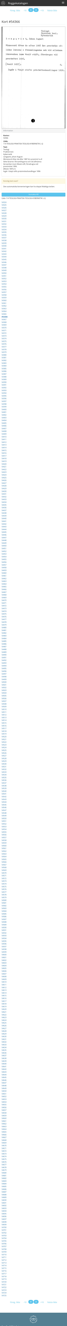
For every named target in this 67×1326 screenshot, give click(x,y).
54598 (4, 949)
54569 (4, 870)
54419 (4, 461)
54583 (4, 908)
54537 (4, 783)
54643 (4, 1072)
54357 (4, 292)
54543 (4, 799)
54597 (4, 946)
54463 (4, 581)
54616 (4, 998)
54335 (4, 232)
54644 (4, 1075)
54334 (4, 229)
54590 (4, 927)
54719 (4, 1279)
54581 (4, 903)
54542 (4, 796)
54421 (4, 467)
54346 (4, 262)
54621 (4, 1012)
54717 (4, 1274)
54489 (4, 652)
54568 (4, 867)
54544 (4, 802)
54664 (4, 1129)
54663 (4, 1126)
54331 (4, 221)
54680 (4, 1173)
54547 (4, 810)
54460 (4, 573)
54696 (4, 1216)
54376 (4, 344)
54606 (4, 971)
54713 (4, 1263)
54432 (4, 497)
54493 (4, 663)
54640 (4, 1064)
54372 (4, 333)
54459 (4, 570)
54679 (4, 1170)
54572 (4, 878)
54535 (4, 777)
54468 (4, 595)
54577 (4, 892)
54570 (4, 873)
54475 (4, 614)
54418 (4, 458)
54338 (4, 240)
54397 (4, 401)
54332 (4, 224)
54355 (4, 287)
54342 (4, 251)
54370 (4, 327)
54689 (4, 1197)
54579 (4, 897)
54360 (4, 300)
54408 (4, 431)
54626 (4, 1025)
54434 (4, 502)
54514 (4, 720)
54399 (4, 407)
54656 (4, 1107)
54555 (4, 832)
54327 (4, 210)
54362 (4, 306)
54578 (4, 895)
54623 (4, 1017)
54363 (4, 308)
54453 (4, 554)
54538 (4, 786)
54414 (4, 447)
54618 (4, 1004)
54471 (4, 603)
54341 (4, 248)
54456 (4, 562)
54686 (4, 1189)
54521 (4, 739)
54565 (4, 859)
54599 (4, 952)
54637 (4, 1055)
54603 (4, 963)
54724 (4, 1293)
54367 (4, 319)
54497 (4, 674)
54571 (4, 875)
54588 (4, 922)
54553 (4, 826)
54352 (4, 278)
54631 (4, 1039)
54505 (4, 696)
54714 (4, 1265)
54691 (4, 1203)
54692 (4, 1205)
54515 (4, 723)
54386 (4, 371)
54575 (4, 886)
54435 (4, 505)
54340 (4, 246)
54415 (4, 450)
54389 (4, 379)
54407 (4, 428)
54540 (4, 791)
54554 (4, 829)
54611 (4, 985)
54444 (4, 529)
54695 (4, 1214)
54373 (4, 336)
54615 (4, 995)
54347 (4, 265)
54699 (4, 1224)
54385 (4, 368)
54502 (4, 687)
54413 (4, 445)
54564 (4, 856)
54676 (4, 1162)
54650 (4, 1091)
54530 (4, 764)
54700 (4, 1227)
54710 (4, 1254)
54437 (4, 510)
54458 (4, 567)
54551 (4, 821)
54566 (4, 862)
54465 (4, 586)
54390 (4, 382)
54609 (4, 979)
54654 (4, 1102)
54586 (4, 916)
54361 (4, 303)
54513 (4, 717)
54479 (4, 625)
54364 (4, 311)
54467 (4, 592)
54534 (4, 775)
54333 (4, 227)
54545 (4, 805)
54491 (4, 657)
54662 (4, 1124)
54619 (4, 1006)
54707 (4, 1246)
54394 (4, 393)
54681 (4, 1175)
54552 (4, 824)
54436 (4, 507)
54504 (4, 693)
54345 (4, 259)
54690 (4, 1200)
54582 (4, 905)
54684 (4, 1184)
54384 (4, 366)
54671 (4, 1148)
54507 (4, 701)
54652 (4, 1096)
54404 (4, 420)
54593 (4, 935)
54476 (4, 616)
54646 (4, 1080)
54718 (4, 1276)
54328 (4, 213)
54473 (4, 608)
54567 (4, 865)
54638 (4, 1058)
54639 (4, 1061)
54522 (4, 742)
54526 (4, 753)
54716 (4, 1271)
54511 (4, 712)
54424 (4, 475)
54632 (4, 1042)
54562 (4, 851)
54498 (4, 676)
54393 (4, 390)
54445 (4, 532)
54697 (4, 1219)
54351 (4, 276)
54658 (4, 1113)
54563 (4, 854)
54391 (4, 385)
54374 (4, 338)
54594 (4, 938)
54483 (4, 636)
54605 (4, 968)
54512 (4, 715)
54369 (4, 325)
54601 (4, 957)
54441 (4, 521)
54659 (4, 1115)
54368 (4, 322)
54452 (4, 551)
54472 (4, 606)
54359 (4, 297)
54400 (4, 409)
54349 (4, 270)
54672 (4, 1151)
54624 (4, 1020)
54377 (4, 347)
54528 (4, 758)
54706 (4, 1243)
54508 (4, 704)
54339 (4, 243)
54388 (4, 377)
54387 (4, 374)
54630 (4, 1036)
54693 (4, 1208)
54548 (4, 813)
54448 (4, 540)
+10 (42, 10)
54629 (4, 1034)
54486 (4, 644)
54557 (4, 837)
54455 (4, 559)
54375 (4, 341)
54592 (4, 933)
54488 (4, 649)
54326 (4, 208)
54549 (4, 815)
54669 (4, 1143)
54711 (4, 1257)
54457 (4, 565)
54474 (4, 611)
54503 (4, 690)
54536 (4, 780)
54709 (4, 1252)
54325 (4, 205)
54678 (4, 1167)
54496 (4, 671)
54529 (4, 761)
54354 (4, 284)
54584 (4, 911)
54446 (4, 535)
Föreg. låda (15, 10)
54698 (4, 1222)
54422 (4, 469)
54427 (4, 483)
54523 (4, 745)
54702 (4, 1233)
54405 (4, 423)
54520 (4, 736)
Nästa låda (52, 10)
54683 (4, 1181)
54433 (4, 499)
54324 (4, 202)
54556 (4, 835)
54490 (4, 655)
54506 (4, 698)
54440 (4, 518)
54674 (4, 1156)
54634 (4, 1047)
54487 (4, 646)
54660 (4, 1118)
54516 (4, 726)
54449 (4, 543)
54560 (4, 846)
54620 (4, 1009)
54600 (4, 954)
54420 (4, 464)
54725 (4, 1295)
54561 (4, 848)
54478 (4, 622)
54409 (4, 434)
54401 (4, 412)
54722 (4, 1287)
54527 (4, 756)
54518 (4, 731)
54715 (4, 1268)
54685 (4, 1186)
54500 (4, 682)
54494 (4, 666)
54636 (4, 1053)
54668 (4, 1140)
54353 (4, 281)
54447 (4, 537)
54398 (4, 404)
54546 (4, 807)
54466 (4, 589)
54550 (4, 818)
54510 (4, 709)
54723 (4, 1290)
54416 (4, 453)
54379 (4, 352)
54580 (4, 900)
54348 (4, 268)
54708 (4, 1249)
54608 (4, 976)
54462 (4, 578)
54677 (4, 1164)
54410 (4, 437)
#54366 (4, 317)
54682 (4, 1178)
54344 (4, 257)
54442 (4, 524)
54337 (4, 237)
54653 (4, 1099)
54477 (4, 619)
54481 (4, 630)
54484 (4, 638)
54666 (4, 1135)
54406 (4, 426)
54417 (4, 456)
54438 (4, 513)
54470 (4, 600)
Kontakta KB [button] (33, 194)
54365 (4, 314)
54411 (4, 439)
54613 (4, 990)
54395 (4, 396)
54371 (4, 330)
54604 (4, 965)
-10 (25, 10)
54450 (4, 546)
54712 (4, 1260)
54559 (4, 843)
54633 (4, 1045)
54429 (4, 488)
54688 (4, 1194)
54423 (4, 472)
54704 (4, 1238)
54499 (4, 679)
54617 (4, 1001)
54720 (4, 1282)
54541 (4, 794)
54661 (4, 1121)
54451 (4, 548)
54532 (4, 769)
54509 (4, 706)
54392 (4, 387)
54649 (4, 1088)
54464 (4, 584)
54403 (4, 418)
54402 (4, 415)
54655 (4, 1104)
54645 (4, 1077)
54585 (4, 914)
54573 (4, 881)
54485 (4, 641)
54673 (4, 1154)
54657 (4, 1110)
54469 (4, 597)
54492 (4, 660)
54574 (4, 884)
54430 (4, 491)
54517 (4, 728)
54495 (4, 668)
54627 (4, 1028)
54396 (4, 398)
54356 (4, 289)
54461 (4, 576)
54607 (4, 974)
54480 (4, 627)
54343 (4, 254)
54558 (4, 840)
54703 (4, 1235)
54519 (4, 734)
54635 (4, 1050)
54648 (4, 1085)
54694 (4, 1211)
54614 (4, 993)
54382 (4, 360)
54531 (4, 766)
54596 (4, 944)
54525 (4, 750)
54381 (4, 357)
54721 (4, 1284)
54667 (4, 1137)
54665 (4, 1132)
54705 (4, 1241)
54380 (4, 355)
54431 (4, 494)
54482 (4, 633)
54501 (4, 685)
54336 (4, 235)
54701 (4, 1230)
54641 (4, 1066)
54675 (4, 1159)
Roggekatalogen (18, 3)
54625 (4, 1023)
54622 (4, 1015)
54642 (4, 1069)
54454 (4, 557)
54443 (4, 526)
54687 (4, 1192)
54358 (4, 295)
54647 (4, 1083)
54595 (4, 941)
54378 (4, 349)
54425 (4, 477)
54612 (4, 987)
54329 (4, 216)
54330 (4, 218)
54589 (4, 925)
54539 (4, 788)
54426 (4, 480)
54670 (4, 1145)
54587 (4, 919)
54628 (4, 1031)
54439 (4, 516)
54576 (4, 889)
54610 (4, 982)
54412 (4, 442)
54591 (4, 930)
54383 (4, 363)
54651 (4, 1094)
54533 (4, 772)
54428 (4, 486)
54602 (4, 960)
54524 (4, 747)
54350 (4, 273)
